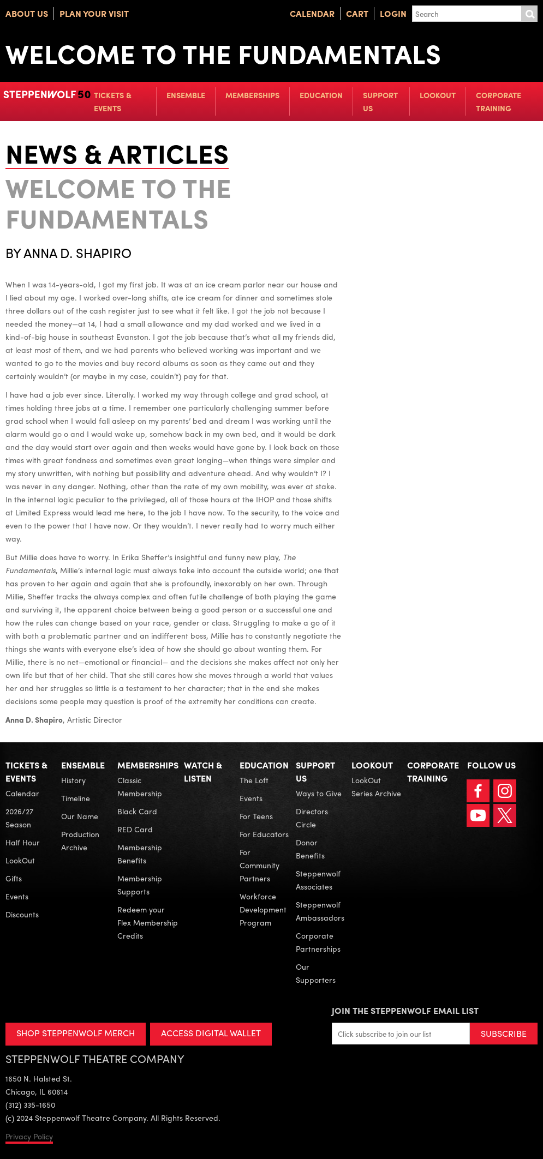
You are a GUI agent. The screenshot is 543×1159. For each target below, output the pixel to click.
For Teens (256, 815)
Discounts (22, 914)
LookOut (438, 94)
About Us (26, 13)
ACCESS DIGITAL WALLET (211, 1032)
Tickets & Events (113, 101)
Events (16, 896)
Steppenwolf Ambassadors (320, 911)
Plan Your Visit (94, 13)
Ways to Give (319, 793)
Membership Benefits (139, 854)
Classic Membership (139, 786)
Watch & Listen (203, 771)
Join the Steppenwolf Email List (405, 1010)
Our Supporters (316, 973)
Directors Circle (312, 818)
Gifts (13, 878)
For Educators (264, 833)
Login (393, 13)
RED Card (135, 829)
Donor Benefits (310, 849)
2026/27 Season (19, 818)
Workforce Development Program (263, 909)
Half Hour (22, 842)
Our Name (79, 815)
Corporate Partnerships (318, 942)
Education (321, 94)
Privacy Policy (29, 1136)
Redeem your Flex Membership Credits (147, 922)
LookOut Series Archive (376, 786)
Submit (529, 13)
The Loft (254, 779)
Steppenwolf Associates (318, 880)
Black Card (137, 811)
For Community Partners (259, 865)
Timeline (75, 797)
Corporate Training (498, 101)
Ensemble (185, 94)
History (73, 779)
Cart (357, 13)
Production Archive (80, 840)
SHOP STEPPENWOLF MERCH (75, 1032)
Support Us (380, 101)
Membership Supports (139, 885)
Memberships (252, 94)
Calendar (312, 13)
